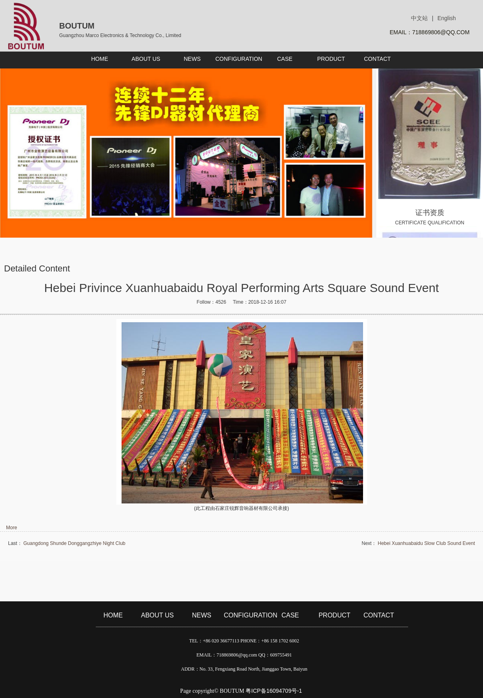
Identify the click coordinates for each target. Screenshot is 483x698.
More (11, 527)
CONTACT (378, 615)
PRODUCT (334, 615)
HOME (113, 615)
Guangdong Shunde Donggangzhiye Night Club (74, 543)
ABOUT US (157, 615)
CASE (290, 615)
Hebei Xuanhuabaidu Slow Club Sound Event (426, 543)
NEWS (201, 615)
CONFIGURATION (246, 615)
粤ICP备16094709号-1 (274, 691)
